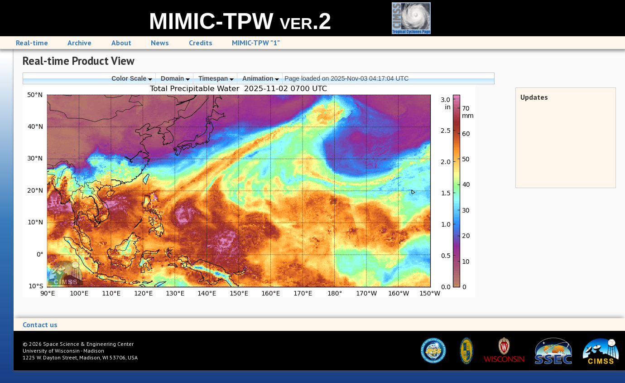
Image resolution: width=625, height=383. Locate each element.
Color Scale (131, 78)
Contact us (40, 324)
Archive (79, 42)
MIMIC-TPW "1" (256, 42)
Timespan (216, 78)
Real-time (32, 42)
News (160, 42)
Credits (200, 42)
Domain (175, 78)
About (121, 42)
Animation (260, 78)
